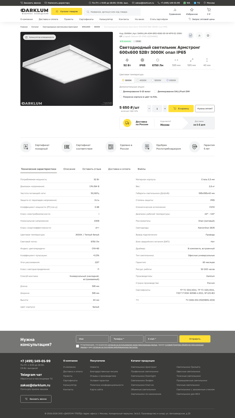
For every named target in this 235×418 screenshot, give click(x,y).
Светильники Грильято (188, 367)
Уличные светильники (188, 385)
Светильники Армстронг (144, 367)
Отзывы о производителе (103, 376)
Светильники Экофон (142, 380)
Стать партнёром (159, 19)
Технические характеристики (38, 168)
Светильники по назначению (146, 394)
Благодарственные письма (104, 371)
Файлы (142, 168)
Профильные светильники (144, 371)
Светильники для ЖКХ (188, 394)
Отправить (195, 339)
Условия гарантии (99, 380)
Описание (69, 168)
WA (186, 3)
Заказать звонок (30, 3)
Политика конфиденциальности (106, 385)
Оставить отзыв (91, 168)
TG (197, 3)
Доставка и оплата (48, 19)
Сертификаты (86, 19)
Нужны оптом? (205, 108)
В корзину (181, 108)
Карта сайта (96, 389)
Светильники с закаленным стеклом (196, 389)
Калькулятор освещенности (39, 37)
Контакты (124, 19)
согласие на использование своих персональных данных (132, 345)
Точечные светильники (189, 376)
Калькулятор (106, 19)
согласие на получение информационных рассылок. (115, 347)
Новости (94, 367)
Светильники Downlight (143, 376)
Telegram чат (31, 374)
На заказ (139, 19)
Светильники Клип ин (142, 385)
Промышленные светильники (192, 380)
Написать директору (57, 3)
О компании (26, 19)
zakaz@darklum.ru (144, 3)
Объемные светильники (143, 389)
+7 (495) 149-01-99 (169, 3)
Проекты (68, 19)
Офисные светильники (188, 371)
